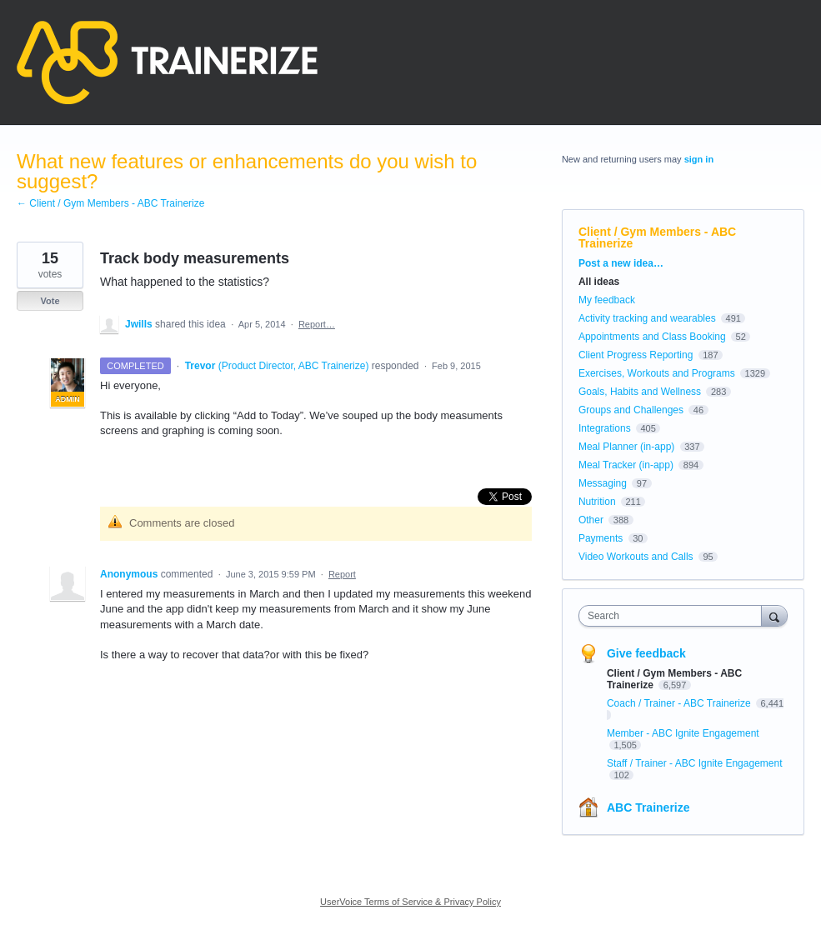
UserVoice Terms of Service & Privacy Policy (410, 902)
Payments (600, 538)
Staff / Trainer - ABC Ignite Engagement (695, 763)
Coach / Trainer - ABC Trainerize (680, 703)
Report (342, 574)
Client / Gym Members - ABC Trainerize (657, 237)
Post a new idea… (620, 263)
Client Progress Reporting (635, 355)
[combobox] (674, 616)
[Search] (774, 615)
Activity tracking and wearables (647, 318)
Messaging (602, 483)
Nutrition (597, 502)
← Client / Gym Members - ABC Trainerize (110, 203)
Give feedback (646, 653)
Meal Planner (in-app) (626, 446)
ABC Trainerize (648, 807)
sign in (698, 159)
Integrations (604, 428)
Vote (49, 301)
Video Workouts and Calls (635, 556)
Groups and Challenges (630, 410)
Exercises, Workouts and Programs (658, 373)
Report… (316, 324)
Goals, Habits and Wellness (639, 392)
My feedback (606, 300)
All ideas (598, 282)
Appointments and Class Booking (652, 336)
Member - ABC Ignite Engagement (683, 733)
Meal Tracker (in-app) (625, 465)
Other (590, 520)
